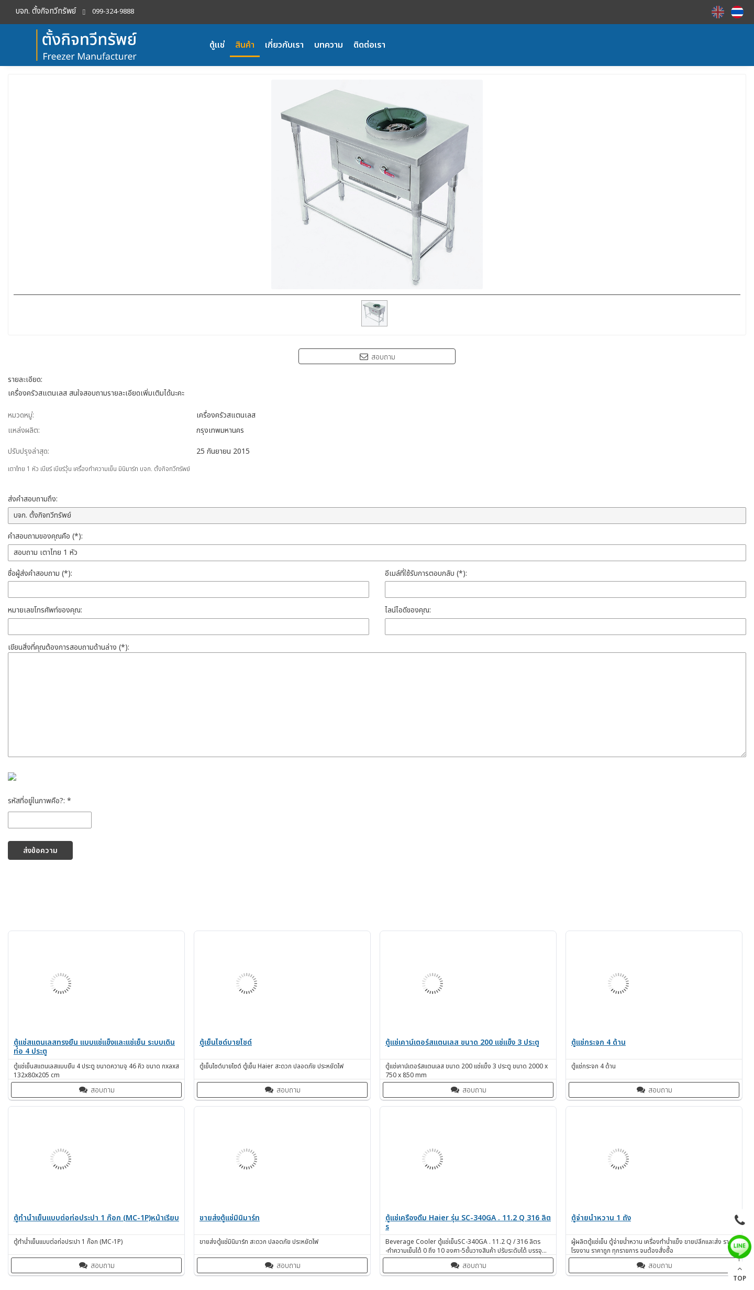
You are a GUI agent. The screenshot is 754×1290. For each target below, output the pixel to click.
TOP (739, 1274)
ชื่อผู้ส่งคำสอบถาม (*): (40, 573)
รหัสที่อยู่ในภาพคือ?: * (39, 800)
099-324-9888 (113, 12)
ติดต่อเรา (369, 45)
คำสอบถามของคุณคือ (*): (45, 536)
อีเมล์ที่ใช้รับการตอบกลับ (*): (426, 573)
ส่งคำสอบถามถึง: (33, 499)
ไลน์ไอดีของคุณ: (408, 610)
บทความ (328, 45)
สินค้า (244, 45)
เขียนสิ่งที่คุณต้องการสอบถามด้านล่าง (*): (68, 647)
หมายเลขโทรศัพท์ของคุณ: (45, 610)
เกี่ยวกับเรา (284, 45)
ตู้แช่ (217, 45)
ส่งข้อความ (40, 850)
